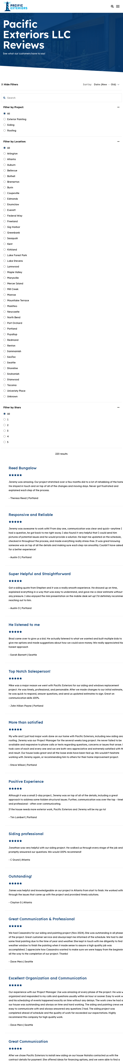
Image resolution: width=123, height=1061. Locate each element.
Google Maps (15, 1015)
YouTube (12, 999)
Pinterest (12, 1005)
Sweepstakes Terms (72, 1054)
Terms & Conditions (50, 1054)
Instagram (13, 1011)
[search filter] (16, 97)
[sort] (107, 84)
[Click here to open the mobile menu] (118, 6)
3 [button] (74, 806)
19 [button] (81, 806)
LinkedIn (12, 994)
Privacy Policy (61, 1050)
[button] (112, 6)
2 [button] (71, 806)
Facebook (13, 990)
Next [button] (88, 806)
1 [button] (67, 806)
